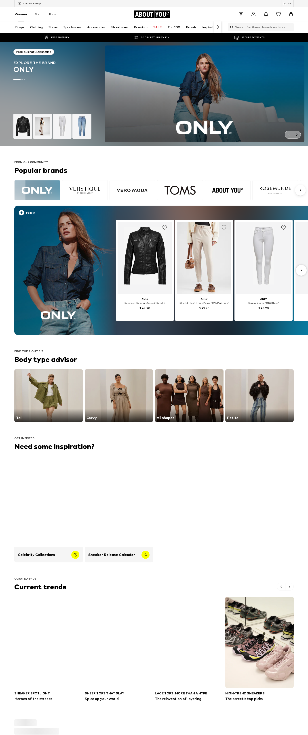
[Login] (253, 14)
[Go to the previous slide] (289, 135)
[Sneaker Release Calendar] (119, 509)
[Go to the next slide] (297, 135)
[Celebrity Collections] (48, 509)
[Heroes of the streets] (48, 649)
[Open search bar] (230, 27)
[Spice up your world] (119, 649)
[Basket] (291, 14)
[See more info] (61, 213)
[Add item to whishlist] (164, 227)
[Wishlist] (278, 14)
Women (21, 14)
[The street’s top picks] (259, 649)
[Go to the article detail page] (145, 270)
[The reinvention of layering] (189, 649)
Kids (52, 14)
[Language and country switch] (287, 3)
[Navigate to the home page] (152, 14)
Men (38, 14)
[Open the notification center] (266, 14)
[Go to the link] (48, 395)
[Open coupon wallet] (241, 14)
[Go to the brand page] (52, 94)
